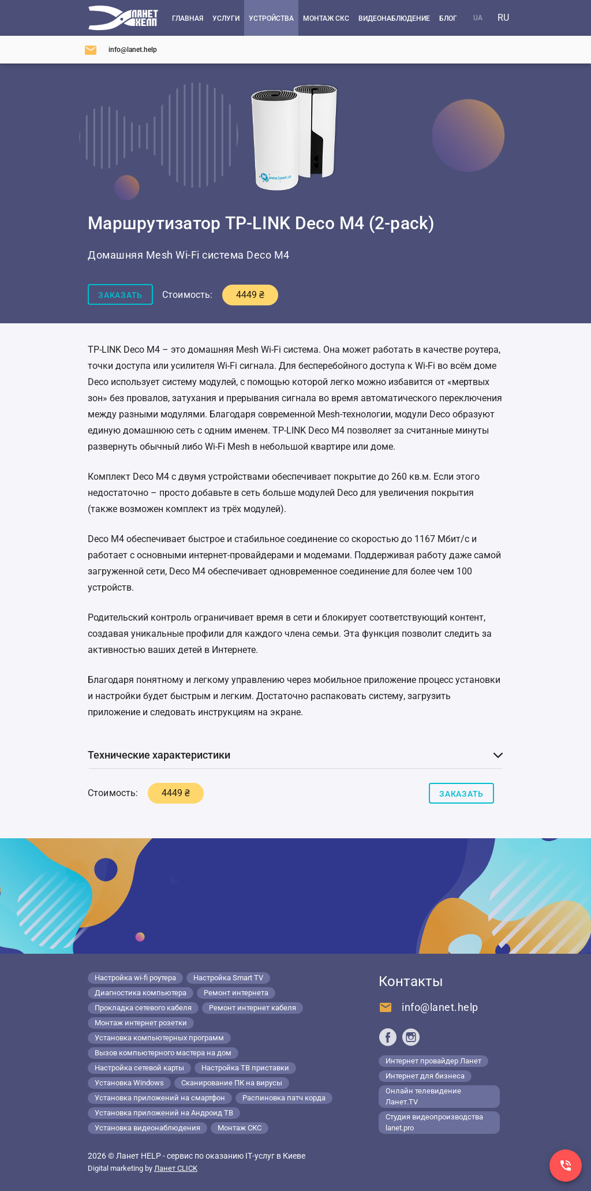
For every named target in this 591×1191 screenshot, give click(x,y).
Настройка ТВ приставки (245, 1067)
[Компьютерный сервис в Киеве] (123, 18)
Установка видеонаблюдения (147, 1127)
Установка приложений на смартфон (160, 1097)
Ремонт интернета (236, 992)
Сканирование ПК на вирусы (231, 1082)
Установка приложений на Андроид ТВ (164, 1112)
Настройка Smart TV (228, 977)
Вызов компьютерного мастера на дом (163, 1052)
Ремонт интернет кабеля (252, 1007)
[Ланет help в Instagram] (411, 1037)
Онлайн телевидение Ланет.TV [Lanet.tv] (423, 1096)
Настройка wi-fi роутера (135, 977)
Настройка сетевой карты (139, 1067)
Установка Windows (129, 1082)
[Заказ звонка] (565, 1165)
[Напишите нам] (120, 50)
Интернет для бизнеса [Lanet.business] (425, 1075)
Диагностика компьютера (140, 992)
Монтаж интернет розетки (141, 1022)
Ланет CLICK (175, 1168)
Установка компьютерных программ (159, 1037)
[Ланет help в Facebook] (388, 1037)
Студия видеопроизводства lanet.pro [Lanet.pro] (434, 1122)
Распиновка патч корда (284, 1097)
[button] (295, 755)
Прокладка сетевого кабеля (143, 1007)
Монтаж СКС (239, 1127)
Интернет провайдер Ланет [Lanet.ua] (433, 1060)
